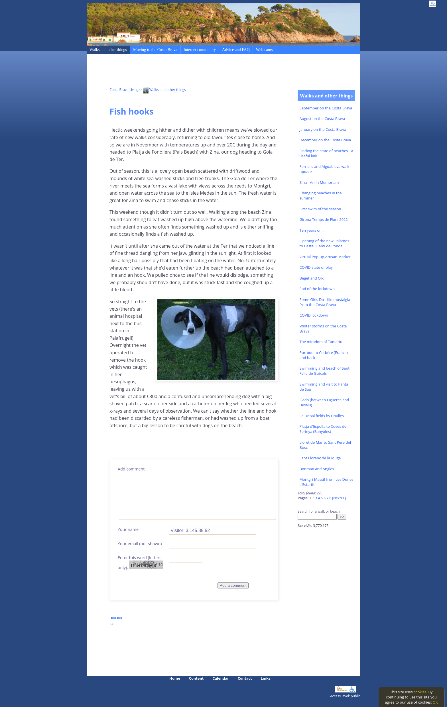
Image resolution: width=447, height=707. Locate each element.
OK (435, 702)
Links (266, 678)
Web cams (264, 49)
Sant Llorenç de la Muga (320, 458)
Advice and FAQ (236, 49)
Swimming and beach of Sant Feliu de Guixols (325, 371)
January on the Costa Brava (323, 129)
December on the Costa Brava (325, 139)
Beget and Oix (312, 278)
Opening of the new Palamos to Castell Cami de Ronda (324, 243)
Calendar (220, 678)
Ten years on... (312, 230)
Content (196, 678)
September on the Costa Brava (326, 108)
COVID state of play (316, 267)
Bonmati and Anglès (317, 468)
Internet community (200, 49)
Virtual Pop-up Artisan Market (325, 256)
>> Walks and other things (162, 89)
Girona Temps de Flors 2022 (324, 219)
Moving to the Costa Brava (155, 49)
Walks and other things (108, 49)
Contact (245, 678)
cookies (420, 691)
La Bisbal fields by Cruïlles (322, 415)
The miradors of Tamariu (321, 341)
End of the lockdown (317, 288)
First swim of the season (320, 208)
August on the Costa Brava (322, 118)
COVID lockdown (314, 315)
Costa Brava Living (124, 89)
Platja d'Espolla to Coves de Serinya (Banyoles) (323, 429)
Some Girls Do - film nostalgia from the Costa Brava (325, 302)
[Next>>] (339, 498)
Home (174, 678)
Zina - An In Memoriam (319, 182)
